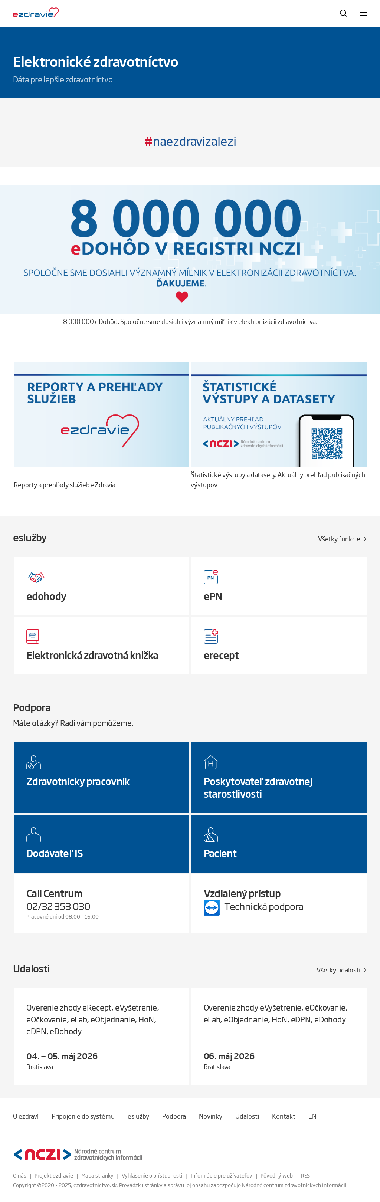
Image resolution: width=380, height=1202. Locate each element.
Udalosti (247, 1115)
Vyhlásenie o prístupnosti (152, 1175)
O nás (19, 1175)
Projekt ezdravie (54, 1175)
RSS (305, 1175)
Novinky (210, 1115)
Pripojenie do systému (83, 1115)
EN (312, 1115)
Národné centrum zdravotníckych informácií (294, 1185)
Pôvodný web (277, 1175)
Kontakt (283, 1115)
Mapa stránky (97, 1175)
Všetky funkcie (339, 538)
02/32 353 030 (58, 906)
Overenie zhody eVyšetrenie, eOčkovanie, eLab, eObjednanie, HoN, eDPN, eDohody (276, 1013)
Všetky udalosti (338, 969)
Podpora (174, 1115)
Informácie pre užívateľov (221, 1175)
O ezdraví (26, 1115)
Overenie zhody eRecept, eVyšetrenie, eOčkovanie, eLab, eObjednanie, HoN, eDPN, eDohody (92, 1019)
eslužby (138, 1115)
